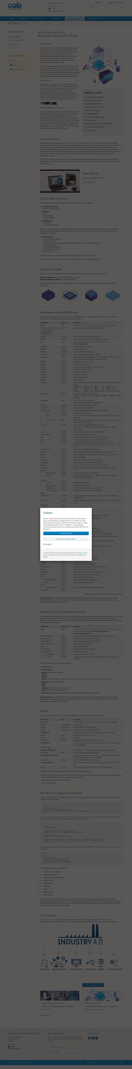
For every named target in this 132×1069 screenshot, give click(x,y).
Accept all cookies (66, 533)
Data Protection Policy (81, 553)
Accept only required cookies (66, 539)
